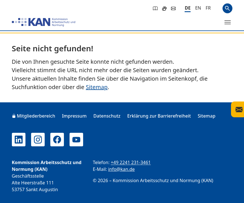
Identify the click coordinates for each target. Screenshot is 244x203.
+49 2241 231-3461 (131, 162)
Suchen (227, 8)
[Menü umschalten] (227, 22)
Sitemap (97, 87)
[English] (198, 8)
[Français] (208, 8)
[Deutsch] (188, 8)
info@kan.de (121, 169)
